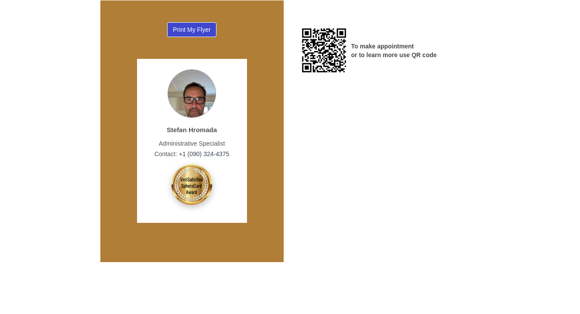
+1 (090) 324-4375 (203, 153)
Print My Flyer (191, 29)
